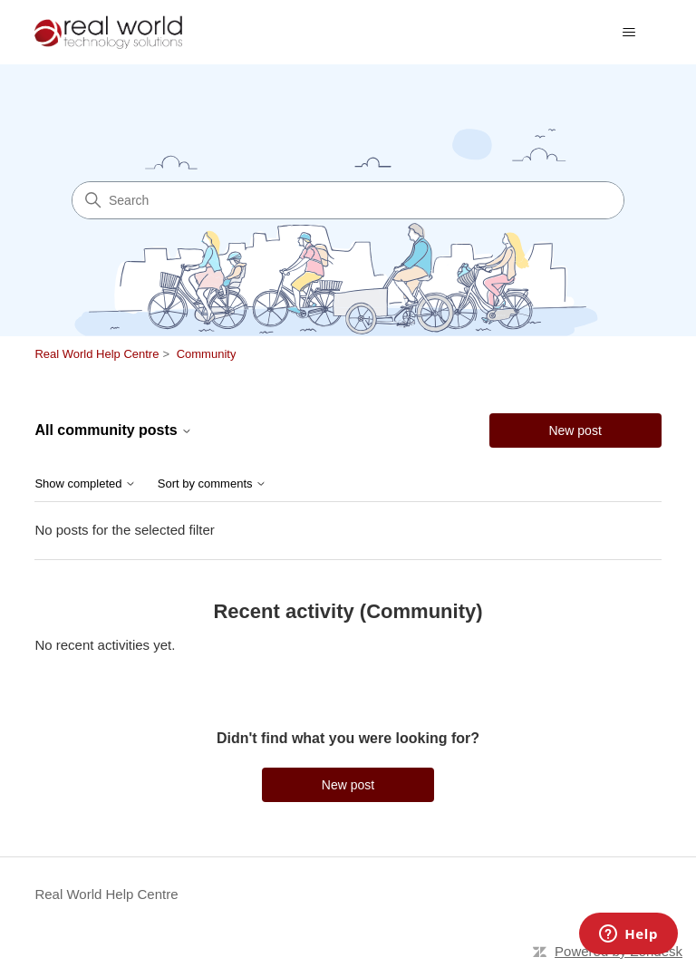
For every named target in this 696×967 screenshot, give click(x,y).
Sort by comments (212, 484)
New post (574, 430)
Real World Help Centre (96, 354)
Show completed (85, 484)
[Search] (348, 200)
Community (207, 354)
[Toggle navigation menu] (629, 32)
